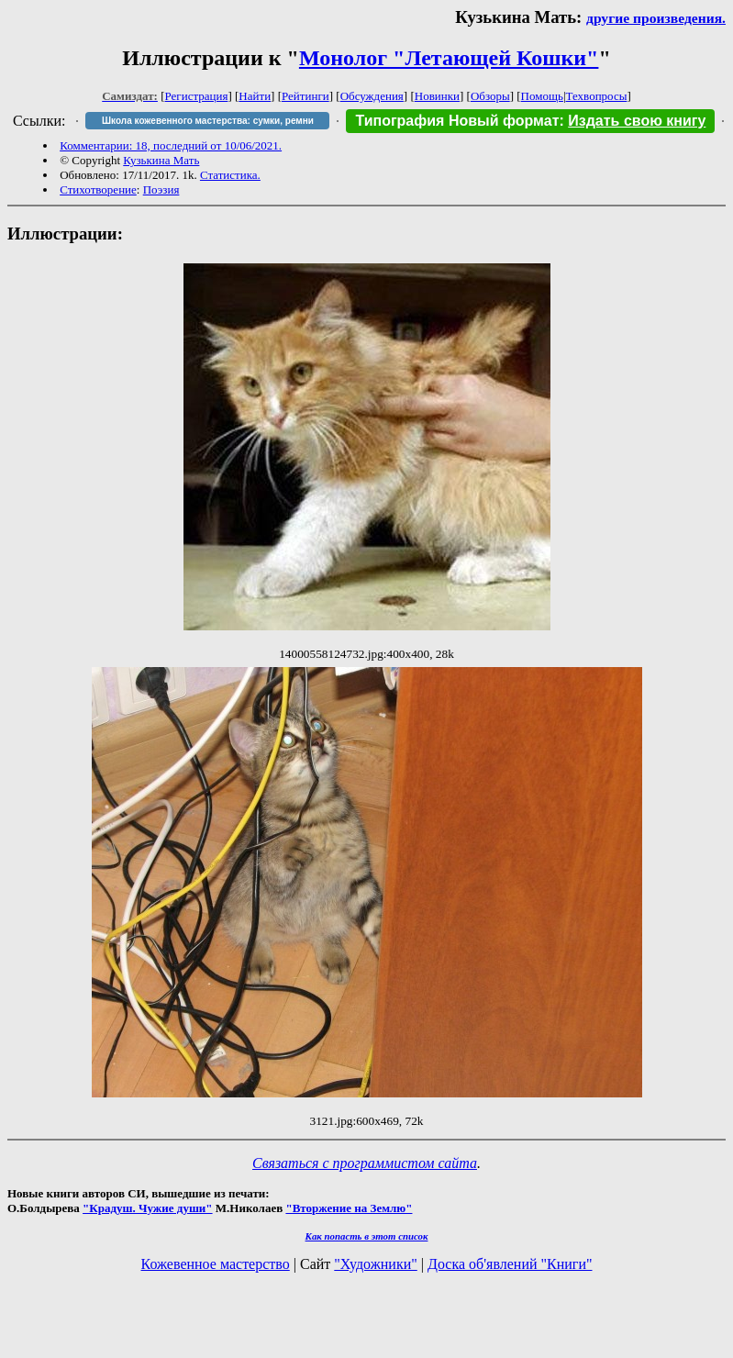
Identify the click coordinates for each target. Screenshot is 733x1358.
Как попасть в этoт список (366, 1235)
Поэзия (161, 189)
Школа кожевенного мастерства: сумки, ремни (208, 121)
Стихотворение (98, 189)
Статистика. (230, 175)
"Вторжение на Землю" (348, 1208)
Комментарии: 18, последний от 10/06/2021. (171, 145)
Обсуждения (372, 96)
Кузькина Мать (161, 160)
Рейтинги (305, 96)
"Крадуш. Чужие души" (148, 1208)
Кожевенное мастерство (215, 1264)
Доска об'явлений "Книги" (510, 1264)
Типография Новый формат (457, 120)
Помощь (542, 96)
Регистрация (196, 96)
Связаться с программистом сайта (364, 1163)
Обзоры (490, 96)
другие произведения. (656, 18)
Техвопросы (596, 96)
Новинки (437, 96)
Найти (255, 96)
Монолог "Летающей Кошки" (449, 58)
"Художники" (375, 1264)
